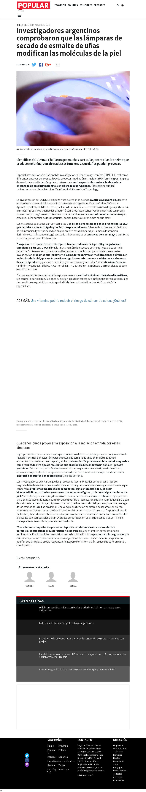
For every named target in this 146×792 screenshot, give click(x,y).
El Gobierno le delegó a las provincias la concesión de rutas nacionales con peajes (81, 640)
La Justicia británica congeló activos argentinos (66, 623)
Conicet (29, 586)
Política (73, 5)
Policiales (85, 5)
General (51, 765)
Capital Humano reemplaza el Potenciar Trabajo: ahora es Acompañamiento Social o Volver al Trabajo (82, 655)
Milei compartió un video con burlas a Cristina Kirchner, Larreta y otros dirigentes (80, 609)
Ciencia (73, 586)
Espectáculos (54, 761)
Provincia (60, 5)
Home (51, 745)
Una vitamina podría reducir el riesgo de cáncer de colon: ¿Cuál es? (78, 301)
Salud (51, 586)
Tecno (62, 765)
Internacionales (66, 761)
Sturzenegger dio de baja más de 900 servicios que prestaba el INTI (77, 669)
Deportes (99, 5)
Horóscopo (64, 769)
